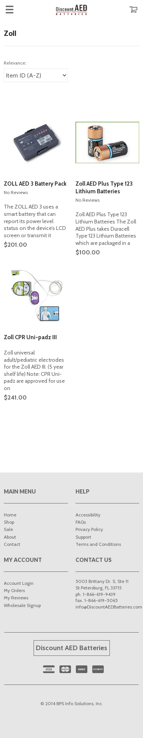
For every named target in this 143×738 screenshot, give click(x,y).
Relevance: (15, 63)
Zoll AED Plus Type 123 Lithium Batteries (104, 187)
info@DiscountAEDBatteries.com (109, 607)
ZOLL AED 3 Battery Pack (35, 183)
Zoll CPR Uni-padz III (30, 337)
